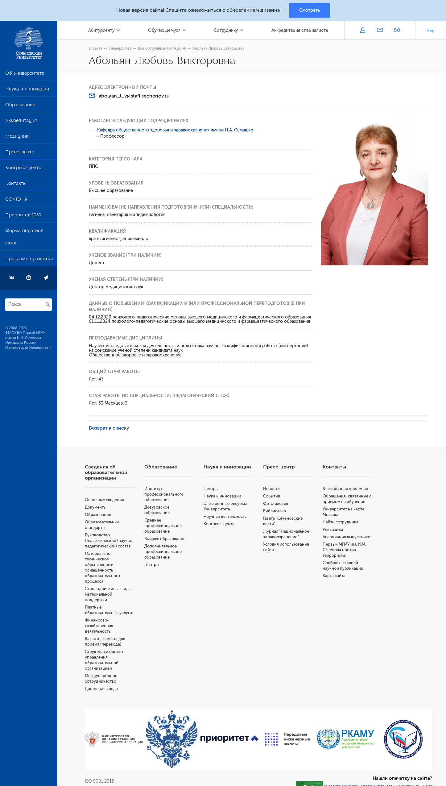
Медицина (16, 137)
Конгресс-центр (23, 168)
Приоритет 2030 (23, 216)
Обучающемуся (164, 30)
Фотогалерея (275, 503)
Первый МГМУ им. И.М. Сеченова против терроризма (344, 550)
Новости (271, 488)
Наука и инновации (27, 90)
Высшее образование (164, 538)
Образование (20, 106)
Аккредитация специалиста (299, 30)
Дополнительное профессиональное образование (163, 551)
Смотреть (309, 10)
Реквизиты (333, 529)
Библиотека (274, 511)
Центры (151, 564)
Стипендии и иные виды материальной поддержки (108, 594)
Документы (95, 507)
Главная (95, 48)
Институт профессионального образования (164, 494)
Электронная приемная (345, 488)
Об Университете (24, 74)
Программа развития (29, 260)
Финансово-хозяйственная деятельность (99, 626)
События (271, 496)
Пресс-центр (19, 153)
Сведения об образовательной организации (106, 472)
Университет (120, 48)
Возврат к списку (109, 428)
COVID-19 (16, 200)
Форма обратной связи (24, 237)
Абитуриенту (101, 30)
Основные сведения (104, 499)
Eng (431, 30)
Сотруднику (226, 30)
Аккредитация (21, 121)
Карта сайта (334, 575)
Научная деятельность (225, 516)
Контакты (15, 184)
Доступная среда (101, 688)
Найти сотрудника (340, 522)
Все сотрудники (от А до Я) (162, 48)
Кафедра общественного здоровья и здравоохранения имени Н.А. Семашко (175, 130)
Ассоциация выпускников (348, 536)
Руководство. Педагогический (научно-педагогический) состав (109, 540)
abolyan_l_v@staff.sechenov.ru (134, 96)
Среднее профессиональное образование (163, 526)
